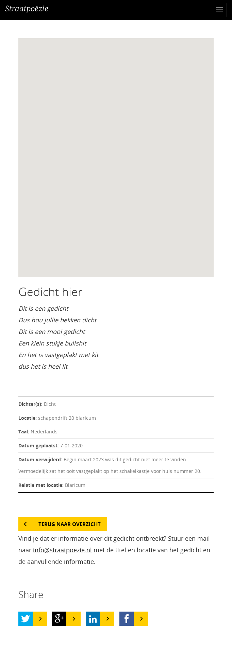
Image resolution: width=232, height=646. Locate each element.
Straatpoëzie (26, 8)
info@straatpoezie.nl (62, 550)
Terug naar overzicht (69, 524)
